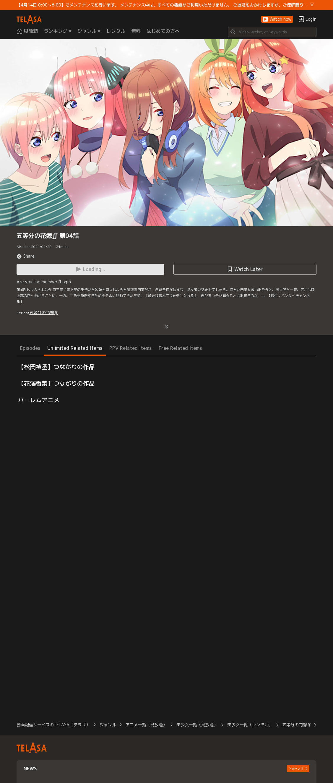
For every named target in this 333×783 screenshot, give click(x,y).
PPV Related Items (130, 348)
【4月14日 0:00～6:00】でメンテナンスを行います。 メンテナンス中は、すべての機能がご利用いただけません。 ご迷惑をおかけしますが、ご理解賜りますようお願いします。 (162, 5)
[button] (277, 19)
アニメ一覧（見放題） (146, 724)
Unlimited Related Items (74, 348)
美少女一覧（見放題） (197, 724)
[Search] (272, 32)
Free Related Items (180, 348)
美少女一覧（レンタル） (250, 724)
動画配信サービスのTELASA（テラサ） (53, 724)
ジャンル (108, 724)
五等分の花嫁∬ (43, 312)
